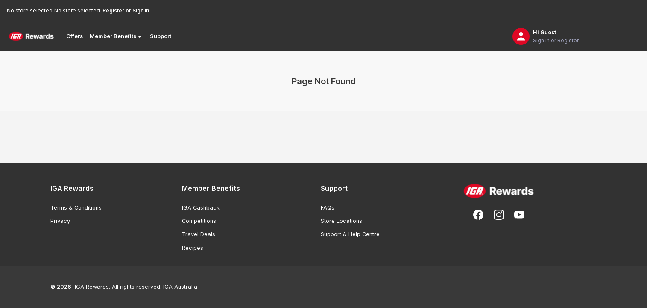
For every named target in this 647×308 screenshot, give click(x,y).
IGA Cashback (201, 207)
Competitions (199, 221)
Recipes (192, 248)
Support (160, 36)
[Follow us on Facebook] (478, 215)
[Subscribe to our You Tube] (519, 215)
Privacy (60, 221)
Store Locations (341, 221)
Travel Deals (198, 234)
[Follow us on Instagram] (499, 215)
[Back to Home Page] (31, 36)
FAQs (327, 207)
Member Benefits (116, 36)
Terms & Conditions (76, 207)
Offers (74, 36)
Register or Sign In (125, 10)
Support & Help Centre (350, 234)
